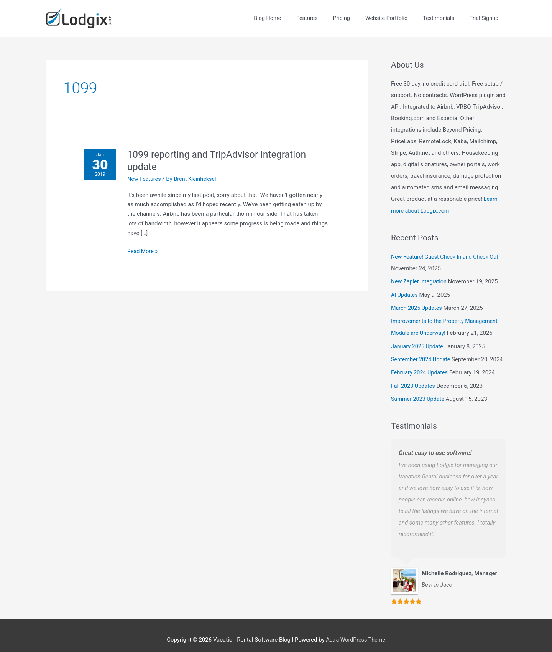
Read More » (145, 245)
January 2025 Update (418, 338)
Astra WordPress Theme (356, 630)
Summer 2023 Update (419, 390)
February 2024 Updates (420, 364)
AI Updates (405, 288)
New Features (146, 173)
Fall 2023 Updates (414, 377)
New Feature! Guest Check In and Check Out (447, 251)
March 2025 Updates (417, 301)
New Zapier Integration (420, 275)
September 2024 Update (422, 351)
